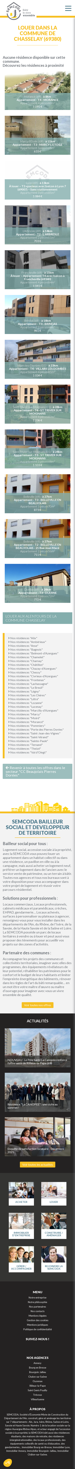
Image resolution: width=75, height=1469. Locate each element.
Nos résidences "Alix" (22, 638)
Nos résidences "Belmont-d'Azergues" (33, 653)
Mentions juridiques (37, 1324)
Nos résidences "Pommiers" (26, 725)
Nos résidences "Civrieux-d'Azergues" (33, 676)
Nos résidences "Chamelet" (26, 657)
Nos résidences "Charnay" (25, 661)
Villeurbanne (37, 1399)
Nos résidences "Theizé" (24, 748)
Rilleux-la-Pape (38, 1385)
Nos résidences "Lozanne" (25, 702)
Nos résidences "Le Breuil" (25, 687)
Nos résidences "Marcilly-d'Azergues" (33, 710)
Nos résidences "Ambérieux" (27, 642)
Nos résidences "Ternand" (25, 744)
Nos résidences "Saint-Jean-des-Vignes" (34, 733)
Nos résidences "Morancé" (26, 722)
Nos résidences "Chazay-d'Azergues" (32, 668)
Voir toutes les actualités (37, 1164)
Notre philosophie (37, 1302)
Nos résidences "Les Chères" (27, 695)
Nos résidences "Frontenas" (26, 680)
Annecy (37, 1363)
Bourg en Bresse (37, 1367)
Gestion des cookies (37, 1320)
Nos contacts (38, 1311)
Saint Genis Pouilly (37, 1390)
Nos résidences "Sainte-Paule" (28, 741)
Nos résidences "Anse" (23, 645)
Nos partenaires (37, 1306)
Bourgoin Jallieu (37, 1372)
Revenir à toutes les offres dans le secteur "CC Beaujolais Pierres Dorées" (35, 771)
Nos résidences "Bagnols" (25, 649)
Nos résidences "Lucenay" (25, 706)
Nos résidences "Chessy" (24, 672)
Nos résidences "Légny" (24, 691)
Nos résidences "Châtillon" (26, 664)
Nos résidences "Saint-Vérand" (28, 737)
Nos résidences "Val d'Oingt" (27, 752)
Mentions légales (38, 1315)
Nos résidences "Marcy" (24, 714)
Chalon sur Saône (37, 1376)
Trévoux (37, 1394)
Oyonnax (38, 1381)
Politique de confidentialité (37, 1329)
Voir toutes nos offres (37, 1005)
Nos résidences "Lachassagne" (28, 683)
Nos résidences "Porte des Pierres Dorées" (36, 729)
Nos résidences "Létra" (23, 699)
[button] (7, 1462)
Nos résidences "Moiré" (24, 718)
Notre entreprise (37, 1297)
